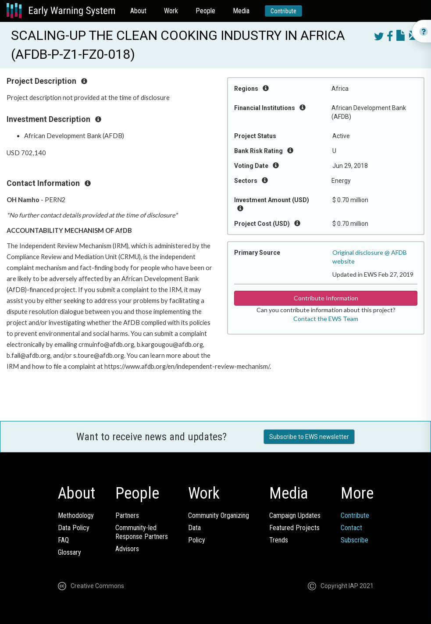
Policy (196, 540)
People (205, 11)
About (138, 11)
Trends (278, 540)
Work (171, 11)
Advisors (127, 549)
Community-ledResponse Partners (141, 532)
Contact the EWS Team (325, 318)
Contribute (283, 10)
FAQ (63, 540)
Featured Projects (294, 528)
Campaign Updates (295, 515)
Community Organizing (218, 515)
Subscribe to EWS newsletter (309, 436)
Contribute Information (326, 298)
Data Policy (73, 528)
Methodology (76, 515)
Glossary (69, 552)
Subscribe (354, 540)
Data (194, 528)
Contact (351, 528)
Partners (127, 515)
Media (241, 11)
